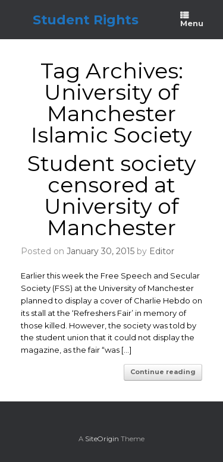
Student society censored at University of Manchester (111, 195)
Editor (161, 251)
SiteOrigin (102, 439)
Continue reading (163, 372)
